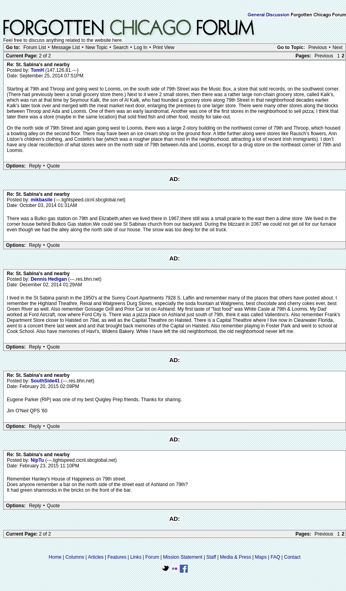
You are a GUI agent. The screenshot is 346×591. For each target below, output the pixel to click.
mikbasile (42, 200)
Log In (140, 47)
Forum (152, 557)
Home (55, 557)
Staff (211, 557)
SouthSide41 (46, 381)
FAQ (275, 557)
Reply (35, 166)
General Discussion (268, 15)
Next (337, 47)
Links (136, 557)
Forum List (35, 47)
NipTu (38, 460)
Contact (292, 557)
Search (120, 47)
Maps (261, 557)
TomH (38, 70)
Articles (95, 557)
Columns (74, 557)
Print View (164, 47)
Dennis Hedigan (49, 279)
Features (117, 557)
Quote (53, 166)
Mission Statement (182, 557)
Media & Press (235, 557)
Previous (317, 47)
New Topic (96, 47)
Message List (66, 47)
